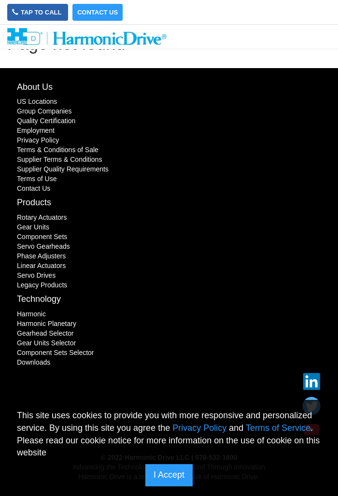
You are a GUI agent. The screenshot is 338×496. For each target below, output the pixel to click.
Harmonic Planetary (46, 323)
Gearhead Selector (45, 333)
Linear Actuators (41, 265)
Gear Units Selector (46, 343)
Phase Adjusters (41, 256)
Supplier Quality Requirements (63, 169)
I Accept (169, 475)
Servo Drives (36, 275)
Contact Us (97, 12)
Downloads (33, 362)
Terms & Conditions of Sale (58, 150)
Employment (36, 130)
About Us (35, 87)
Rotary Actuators (42, 217)
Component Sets (42, 237)
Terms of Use (36, 179)
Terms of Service (278, 428)
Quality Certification (46, 121)
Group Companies (44, 111)
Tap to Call (37, 12)
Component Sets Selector (55, 352)
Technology (39, 299)
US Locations (37, 101)
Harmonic (31, 314)
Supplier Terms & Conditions (59, 159)
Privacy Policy (38, 140)
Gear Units (33, 227)
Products (34, 202)
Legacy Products (42, 285)
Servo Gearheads (43, 246)
